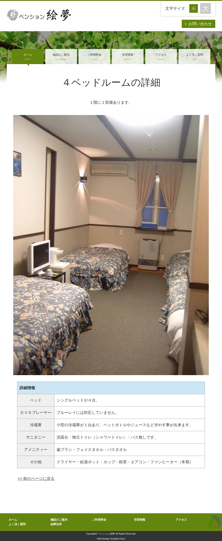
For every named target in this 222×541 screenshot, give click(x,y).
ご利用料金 (94, 57)
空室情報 (128, 57)
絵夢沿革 (56, 524)
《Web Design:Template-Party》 (111, 539)
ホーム (28, 57)
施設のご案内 (61, 57)
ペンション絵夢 (106, 533)
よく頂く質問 (194, 57)
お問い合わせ (200, 24)
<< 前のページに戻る (36, 478)
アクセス (161, 57)
